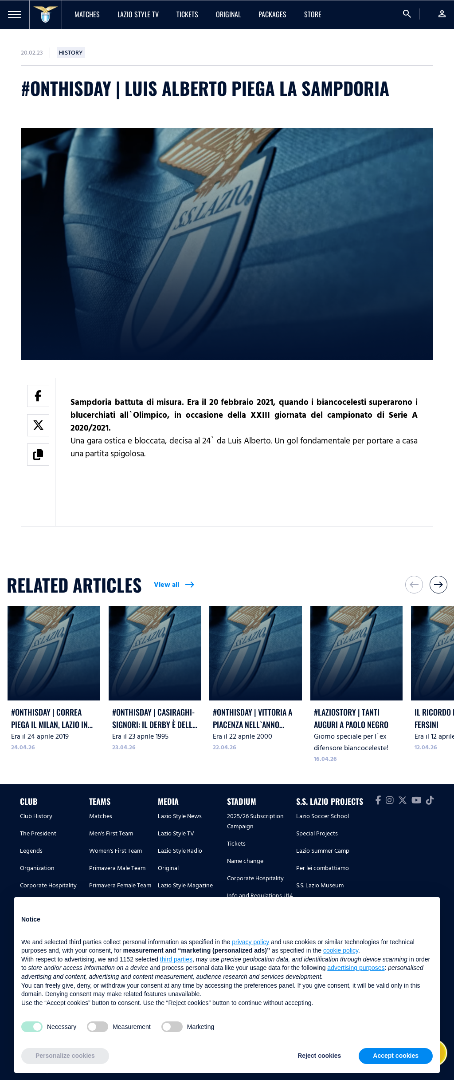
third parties (176, 959)
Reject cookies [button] (319, 1055)
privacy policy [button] (250, 941)
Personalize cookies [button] (65, 1055)
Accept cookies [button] (396, 1055)
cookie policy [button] (340, 950)
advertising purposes (355, 967)
